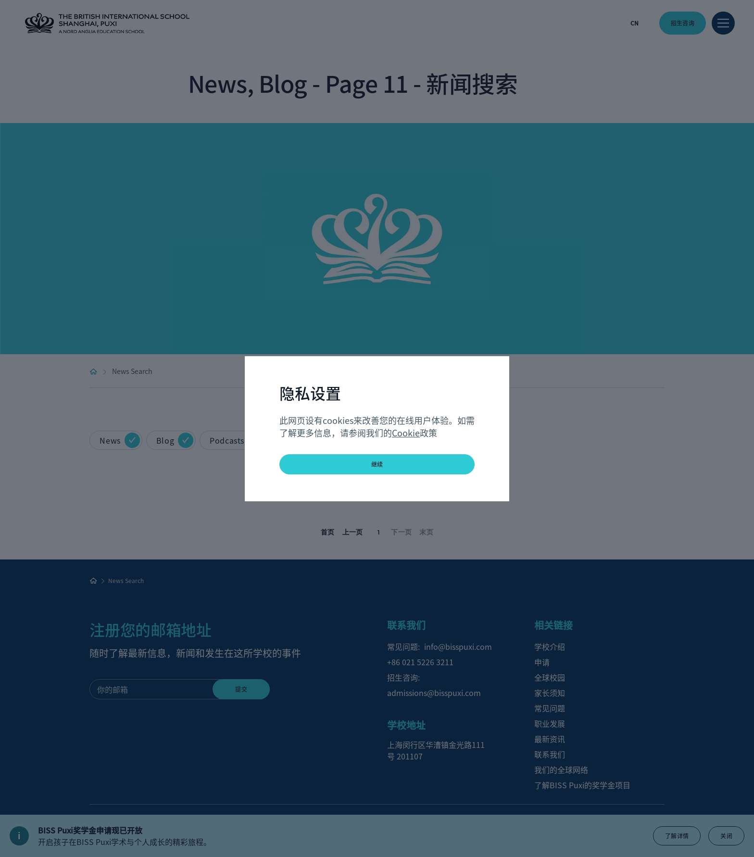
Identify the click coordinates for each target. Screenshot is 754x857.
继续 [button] (377, 464)
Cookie (406, 432)
